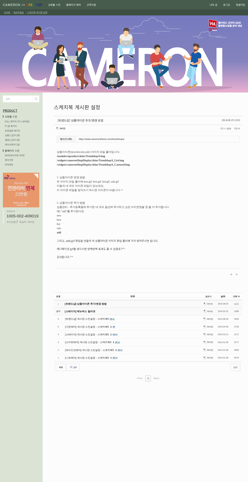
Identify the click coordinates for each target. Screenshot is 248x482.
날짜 (223, 295)
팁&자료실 (19, 12)
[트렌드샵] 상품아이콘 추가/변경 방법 (76, 120)
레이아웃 (9, 160)
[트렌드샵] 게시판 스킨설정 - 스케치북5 (85, 318)
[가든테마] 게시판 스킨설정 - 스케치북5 (85, 325)
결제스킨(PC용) (12, 139)
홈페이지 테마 (73, 5)
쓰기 (235, 365)
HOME (7, 12)
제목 (132, 295)
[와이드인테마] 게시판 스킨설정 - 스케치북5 (88, 348)
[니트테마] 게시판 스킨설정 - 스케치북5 (85, 355)
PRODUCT (10, 110)
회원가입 (240, 5)
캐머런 (61, 127)
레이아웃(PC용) (12, 144)
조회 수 (236, 295)
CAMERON (22, 5)
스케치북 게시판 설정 (37, 12)
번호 (58, 295)
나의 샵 (213, 5)
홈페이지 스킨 (12, 150)
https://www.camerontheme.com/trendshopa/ (101, 138)
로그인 (226, 5)
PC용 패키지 (11, 126)
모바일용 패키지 (12, 130)
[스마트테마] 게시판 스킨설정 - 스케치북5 (87, 340)
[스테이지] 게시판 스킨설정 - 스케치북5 (85, 333)
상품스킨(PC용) (12, 135)
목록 (61, 365)
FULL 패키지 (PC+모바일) (17, 121)
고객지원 (91, 5)
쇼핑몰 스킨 (54, 5)
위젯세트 (9, 164)
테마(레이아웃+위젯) (15, 155)
